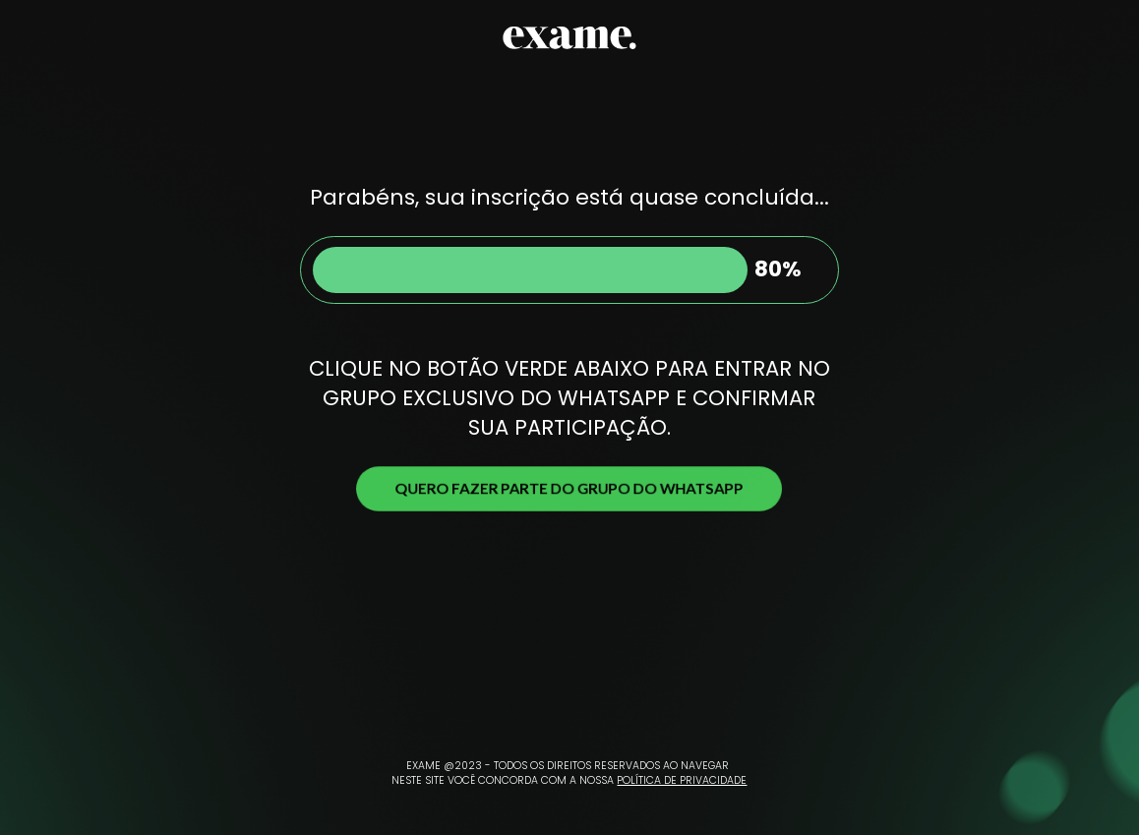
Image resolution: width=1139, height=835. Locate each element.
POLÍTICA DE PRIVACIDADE (682, 780)
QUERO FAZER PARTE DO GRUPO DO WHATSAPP (569, 488)
